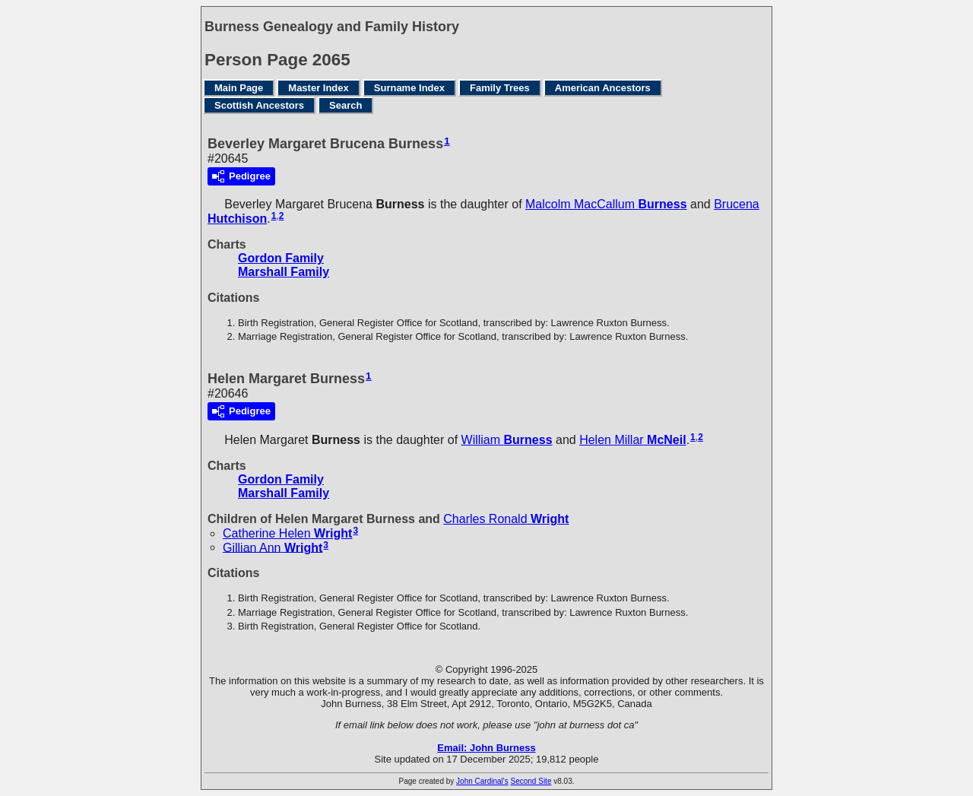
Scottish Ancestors (259, 105)
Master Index (318, 88)
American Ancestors (603, 88)
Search (345, 105)
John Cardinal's (482, 781)
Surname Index (409, 88)
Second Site (531, 781)
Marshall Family (283, 271)
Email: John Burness (486, 747)
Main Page (238, 88)
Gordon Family (281, 258)
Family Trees (500, 88)
